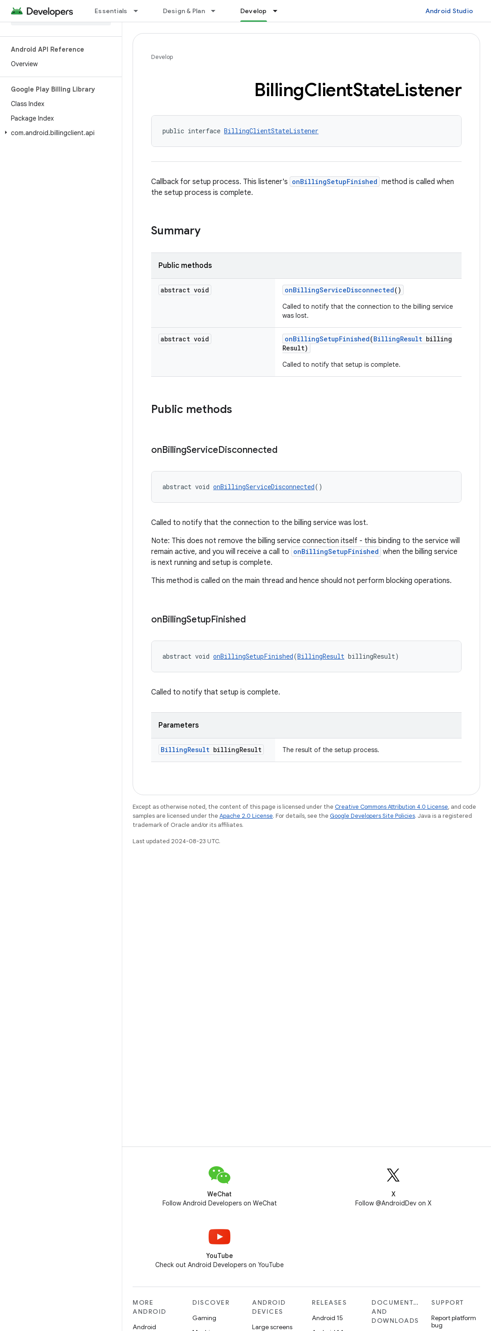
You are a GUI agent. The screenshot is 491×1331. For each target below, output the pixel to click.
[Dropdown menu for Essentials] (140, 11)
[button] (59, 133)
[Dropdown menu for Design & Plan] (217, 11)
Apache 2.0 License (246, 816)
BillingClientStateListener (271, 130)
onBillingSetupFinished (334, 181)
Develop (162, 57)
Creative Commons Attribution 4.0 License (391, 807)
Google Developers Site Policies (372, 816)
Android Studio (449, 11)
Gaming (204, 1318)
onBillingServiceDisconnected (339, 290)
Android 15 (327, 1318)
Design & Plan (184, 11)
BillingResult (397, 339)
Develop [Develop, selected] (253, 11)
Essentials (111, 11)
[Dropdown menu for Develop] (279, 11)
